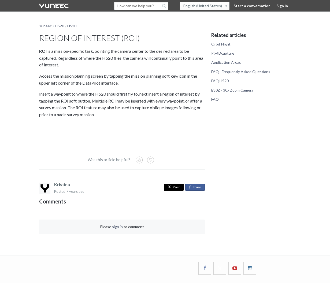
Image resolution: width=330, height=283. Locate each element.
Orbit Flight (221, 44)
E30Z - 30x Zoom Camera (232, 90)
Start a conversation (251, 5)
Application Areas (226, 62)
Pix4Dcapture (222, 53)
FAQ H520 (220, 80)
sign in (117, 226)
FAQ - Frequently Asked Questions (240, 71)
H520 (59, 26)
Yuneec (45, 26)
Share (196, 187)
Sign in (282, 5)
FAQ (215, 99)
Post (174, 187)
